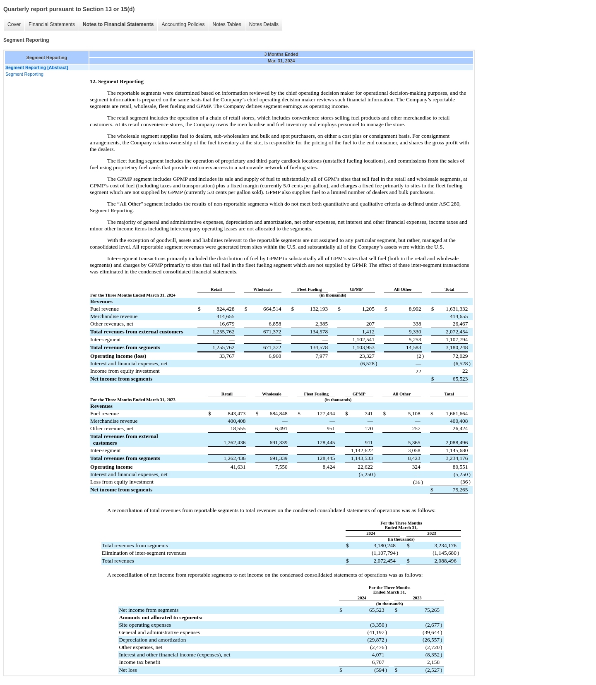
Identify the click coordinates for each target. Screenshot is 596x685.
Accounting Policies (182, 24)
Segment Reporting (24, 74)
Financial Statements (52, 24)
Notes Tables (227, 24)
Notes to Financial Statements (118, 24)
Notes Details (264, 24)
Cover (14, 24)
